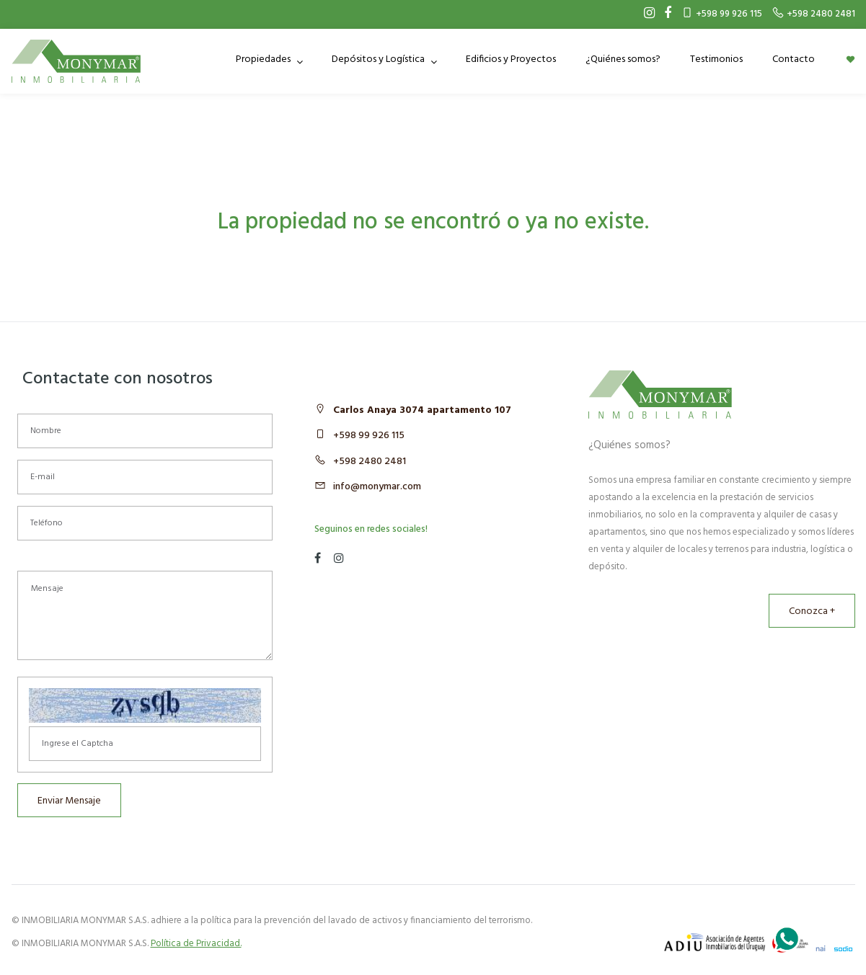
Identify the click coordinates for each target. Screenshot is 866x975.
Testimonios (716, 59)
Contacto (793, 59)
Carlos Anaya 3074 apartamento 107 (422, 410)
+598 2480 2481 (369, 461)
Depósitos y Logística (379, 59)
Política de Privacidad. (196, 943)
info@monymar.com (377, 486)
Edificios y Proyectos (511, 59)
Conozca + (812, 611)
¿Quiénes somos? (623, 59)
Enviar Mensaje (69, 801)
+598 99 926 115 (369, 435)
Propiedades (264, 59)
